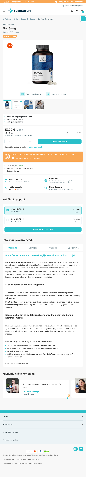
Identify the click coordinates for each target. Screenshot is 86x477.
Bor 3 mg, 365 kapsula (45, 19)
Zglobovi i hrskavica (28, 19)
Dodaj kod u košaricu (70, 2)
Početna (7, 19)
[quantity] (20, 141)
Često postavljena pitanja (72, 6)
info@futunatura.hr (35, 147)
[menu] (4, 10)
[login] (77, 10)
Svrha (16, 19)
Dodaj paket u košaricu (43, 229)
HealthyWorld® (8, 24)
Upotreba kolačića (21, 463)
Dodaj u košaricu (60, 141)
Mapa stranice (8, 463)
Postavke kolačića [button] (35, 463)
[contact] (72, 10)
